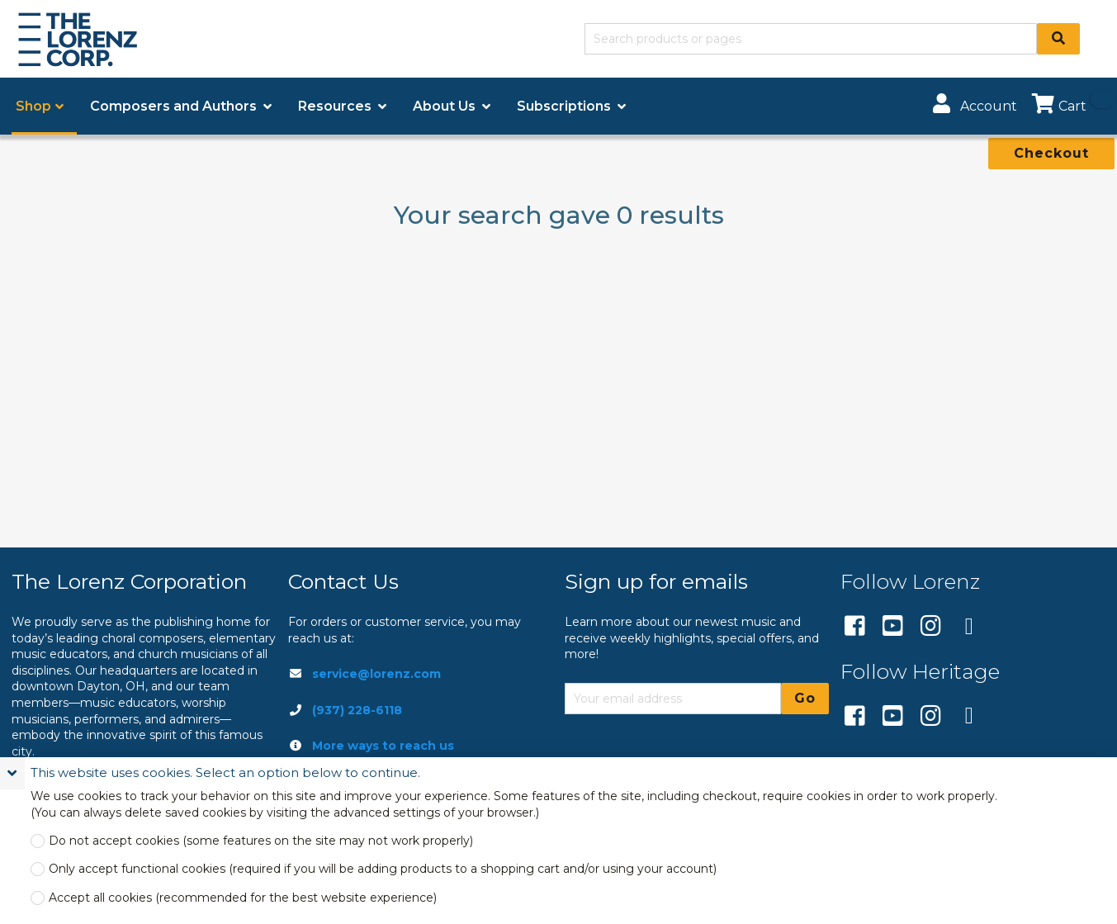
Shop (33, 106)
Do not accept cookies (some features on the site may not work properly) (261, 841)
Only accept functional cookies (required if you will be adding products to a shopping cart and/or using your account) (383, 869)
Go (805, 698)
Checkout (1051, 153)
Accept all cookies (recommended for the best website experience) (243, 898)
